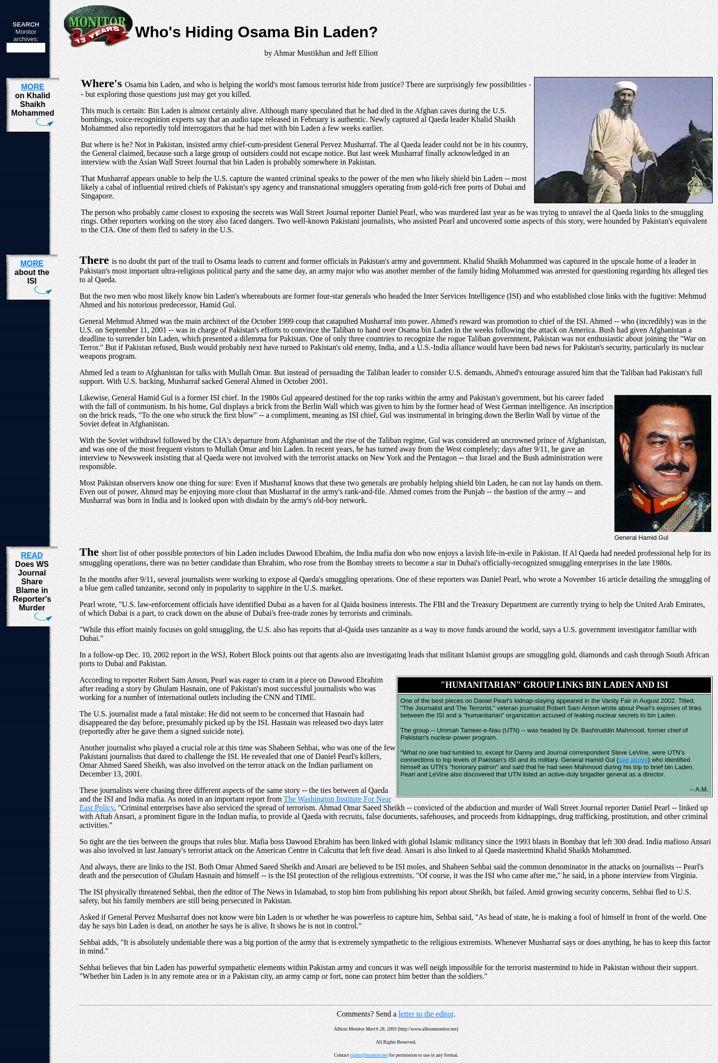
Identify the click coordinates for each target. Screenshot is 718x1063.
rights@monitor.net (369, 1055)
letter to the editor (425, 1014)
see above (633, 759)
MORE (32, 87)
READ (32, 555)
